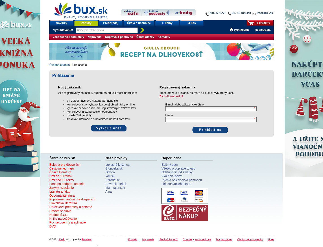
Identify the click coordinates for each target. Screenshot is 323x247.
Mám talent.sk (115, 187)
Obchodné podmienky (250, 239)
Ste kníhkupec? (168, 239)
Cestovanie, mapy (61, 168)
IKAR (62, 239)
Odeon (110, 172)
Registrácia (263, 29)
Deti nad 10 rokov (61, 180)
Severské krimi (115, 184)
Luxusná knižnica (117, 164)
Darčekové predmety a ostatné (70, 207)
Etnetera (87, 239)
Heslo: (169, 115)
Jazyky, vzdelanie (61, 187)
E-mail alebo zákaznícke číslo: (185, 104)
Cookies (187, 239)
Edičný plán (170, 164)
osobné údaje (203, 239)
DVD (52, 226)
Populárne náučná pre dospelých (72, 199)
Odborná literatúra (62, 195)
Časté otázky (145, 37)
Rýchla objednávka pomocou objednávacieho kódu (182, 182)
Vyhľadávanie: (63, 30)
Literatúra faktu (59, 191)
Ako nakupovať (172, 176)
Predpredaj (110, 23)
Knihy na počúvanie (63, 218)
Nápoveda (94, 37)
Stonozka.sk (113, 168)
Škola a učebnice (139, 23)
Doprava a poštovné (119, 37)
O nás (192, 23)
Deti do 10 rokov (60, 176)
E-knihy (167, 23)
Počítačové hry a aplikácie (67, 222)
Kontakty (164, 37)
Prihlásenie (241, 29)
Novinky (61, 23)
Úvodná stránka (59, 65)
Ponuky (86, 23)
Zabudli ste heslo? (171, 96)
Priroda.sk (112, 180)
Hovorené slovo (60, 211)
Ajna (108, 191)
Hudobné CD (58, 215)
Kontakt (132, 239)
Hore (271, 239)
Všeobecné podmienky (68, 37)
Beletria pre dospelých (65, 164)
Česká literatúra (60, 172)
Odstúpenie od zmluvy (177, 172)
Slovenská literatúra (63, 203)
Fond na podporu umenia (66, 184)
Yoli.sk (109, 176)
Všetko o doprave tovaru (179, 168)
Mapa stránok (224, 239)
